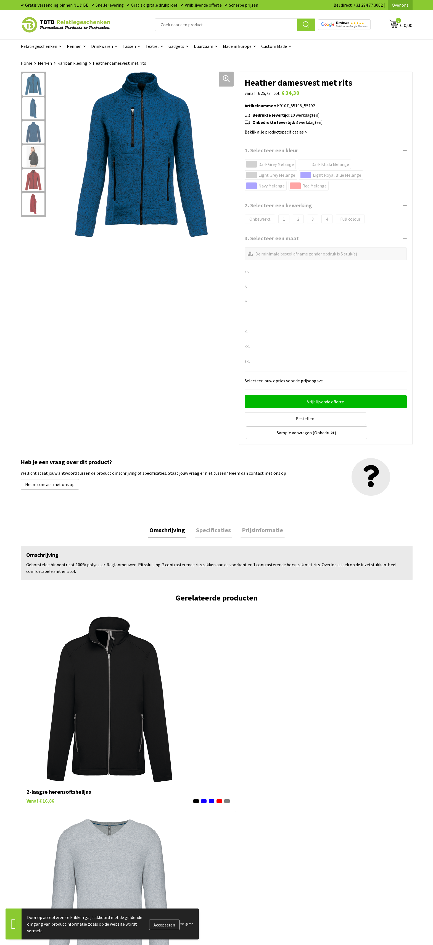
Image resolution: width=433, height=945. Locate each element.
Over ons (400, 5)
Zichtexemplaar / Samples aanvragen (161, 860)
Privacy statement (338, 843)
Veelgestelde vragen (145, 810)
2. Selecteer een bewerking (278, 205)
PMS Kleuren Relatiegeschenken (157, 843)
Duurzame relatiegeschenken (251, 826)
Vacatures (330, 818)
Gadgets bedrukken (241, 835)
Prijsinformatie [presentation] (259, 515)
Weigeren (186, 924)
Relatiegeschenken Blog (344, 826)
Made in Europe (237, 46)
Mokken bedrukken (241, 843)
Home (26, 63)
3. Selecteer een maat (272, 238)
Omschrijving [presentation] (170, 515)
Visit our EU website (339, 868)
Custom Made (274, 46)
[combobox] (226, 25)
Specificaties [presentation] (213, 515)
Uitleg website (140, 826)
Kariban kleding (72, 63)
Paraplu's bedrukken (242, 860)
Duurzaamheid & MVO (146, 868)
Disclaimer (331, 852)
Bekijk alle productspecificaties (276, 132)
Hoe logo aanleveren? (146, 852)
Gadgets (176, 46)
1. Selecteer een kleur (271, 150)
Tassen (129, 46)
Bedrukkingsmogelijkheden (152, 835)
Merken (45, 63)
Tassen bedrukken (240, 818)
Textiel (152, 46)
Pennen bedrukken (241, 810)
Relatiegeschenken (39, 46)
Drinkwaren (102, 46)
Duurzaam (203, 46)
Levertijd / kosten (142, 818)
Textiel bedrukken (240, 852)
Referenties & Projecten (343, 835)
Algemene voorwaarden (343, 860)
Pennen (74, 46)
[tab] (170, 515)
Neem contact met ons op (50, 469)
